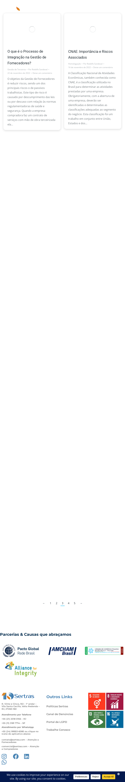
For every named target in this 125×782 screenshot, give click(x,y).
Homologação (74, 63)
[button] (119, 6)
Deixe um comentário (42, 73)
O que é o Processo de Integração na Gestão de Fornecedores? (26, 57)
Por (38, 69)
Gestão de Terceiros (16, 69)
